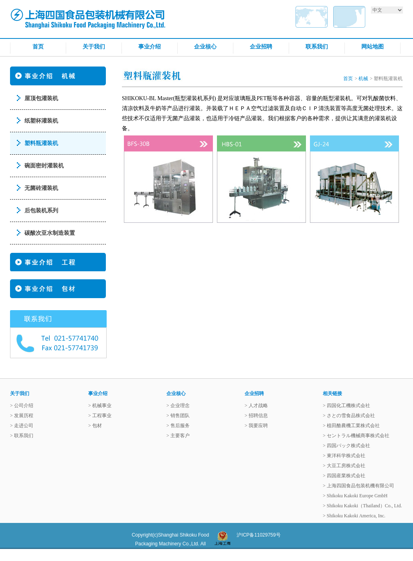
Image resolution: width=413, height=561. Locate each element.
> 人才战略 (256, 405)
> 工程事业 (99, 415)
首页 (38, 46)
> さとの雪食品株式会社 (349, 415)
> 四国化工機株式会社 (346, 405)
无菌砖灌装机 (41, 188)
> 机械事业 (99, 405)
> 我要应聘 (256, 425)
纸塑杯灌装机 (41, 121)
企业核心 (205, 46)
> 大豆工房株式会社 (344, 465)
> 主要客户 (178, 435)
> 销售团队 (178, 415)
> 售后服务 (178, 425)
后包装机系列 (41, 211)
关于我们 (94, 46)
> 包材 (95, 425)
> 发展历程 (21, 415)
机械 (363, 78)
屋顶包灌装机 (41, 98)
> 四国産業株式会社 (344, 475)
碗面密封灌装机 (44, 166)
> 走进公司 (21, 425)
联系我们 (317, 46)
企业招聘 (261, 46)
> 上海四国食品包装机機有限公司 (358, 485)
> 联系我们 (21, 435)
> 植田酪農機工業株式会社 (351, 425)
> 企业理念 (178, 405)
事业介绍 (149, 46)
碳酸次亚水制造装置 (49, 233)
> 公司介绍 (21, 405)
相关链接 (332, 393)
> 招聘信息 (256, 415)
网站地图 (372, 46)
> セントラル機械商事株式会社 (356, 435)
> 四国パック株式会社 (346, 445)
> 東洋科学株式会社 (344, 455)
